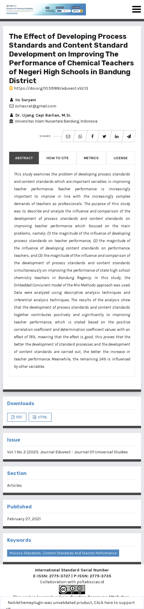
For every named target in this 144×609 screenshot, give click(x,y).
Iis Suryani (22, 99)
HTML (42, 417)
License (121, 158)
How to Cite (58, 158)
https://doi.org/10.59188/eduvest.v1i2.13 (48, 88)
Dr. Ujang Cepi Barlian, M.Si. (40, 115)
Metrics (91, 158)
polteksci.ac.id (90, 581)
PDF (18, 417)
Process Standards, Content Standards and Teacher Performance (63, 553)
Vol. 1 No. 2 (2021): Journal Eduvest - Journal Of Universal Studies (67, 452)
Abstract (24, 158)
